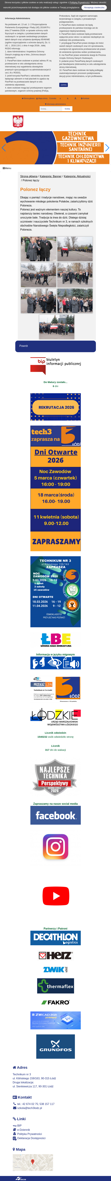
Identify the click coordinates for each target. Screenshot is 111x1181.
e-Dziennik (21, 1129)
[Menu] (55, 168)
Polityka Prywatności (27, 1133)
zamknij (63, 85)
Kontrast (85, 98)
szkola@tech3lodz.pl (27, 1108)
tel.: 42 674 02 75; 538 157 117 (34, 1104)
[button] (107, 147)
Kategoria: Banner (50, 176)
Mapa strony (42, 98)
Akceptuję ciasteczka (94, 7)
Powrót (23, 345)
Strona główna (28, 98)
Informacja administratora (55, 104)
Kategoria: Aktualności (77, 176)
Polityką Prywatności (80, 2)
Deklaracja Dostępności (29, 1138)
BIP (17, 1125)
